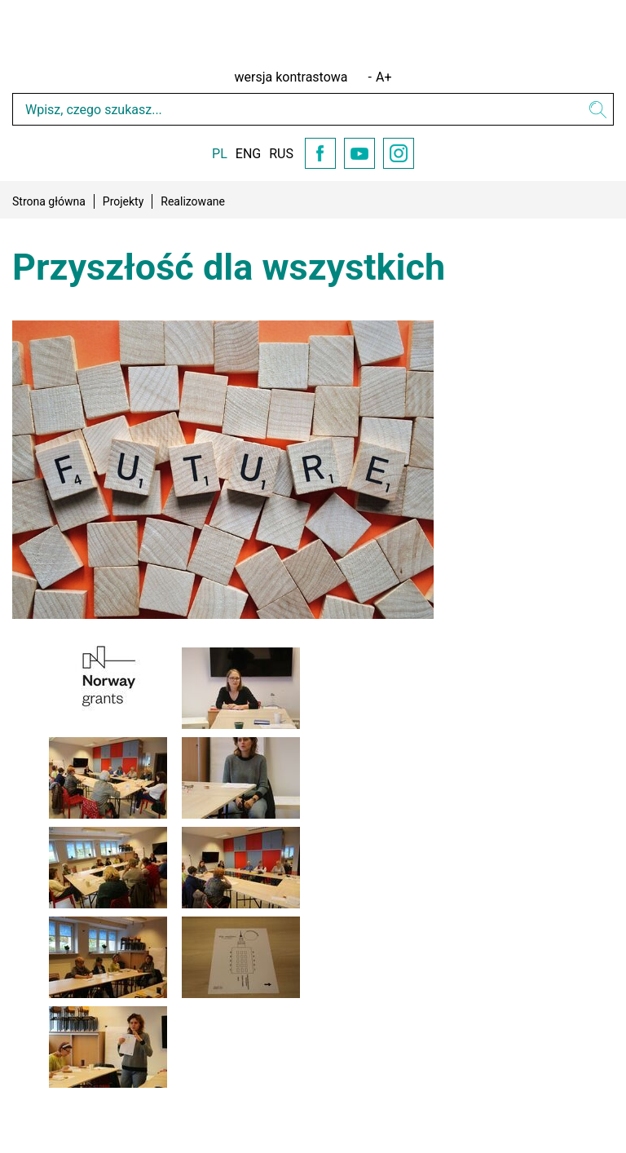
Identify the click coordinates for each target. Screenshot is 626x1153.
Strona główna (49, 201)
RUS (281, 153)
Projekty (123, 201)
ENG (248, 153)
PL (219, 153)
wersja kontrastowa (291, 77)
